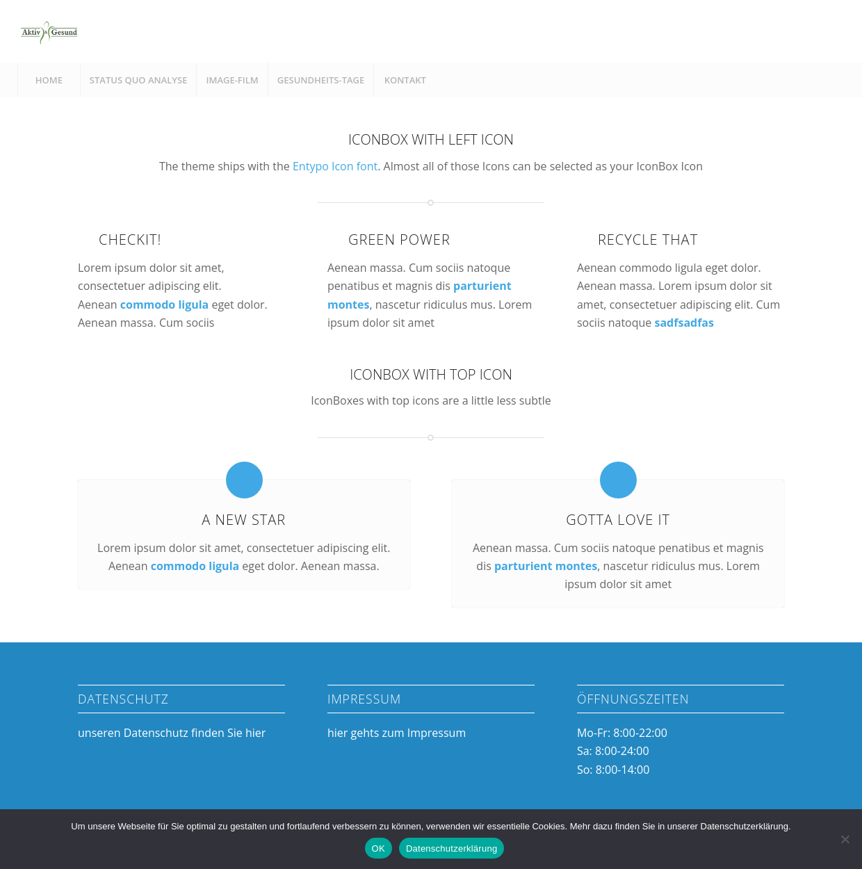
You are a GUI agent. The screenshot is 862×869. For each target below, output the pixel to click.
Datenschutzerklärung (451, 848)
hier (255, 732)
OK (378, 848)
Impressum (436, 732)
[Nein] (845, 839)
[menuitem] (48, 80)
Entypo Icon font (335, 166)
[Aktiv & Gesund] (48, 31)
